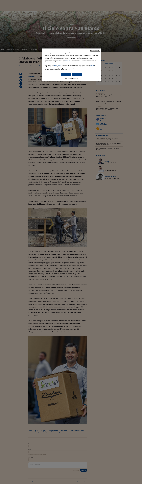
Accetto (77, 74)
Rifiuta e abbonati (95, 50)
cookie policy (68, 60)
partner (92, 65)
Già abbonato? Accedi (71, 78)
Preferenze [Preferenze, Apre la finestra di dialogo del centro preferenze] (66, 74)
